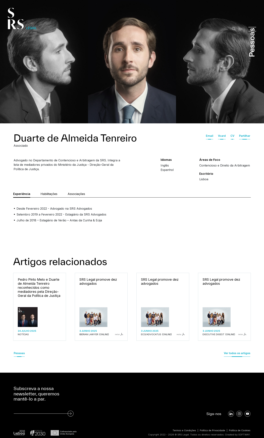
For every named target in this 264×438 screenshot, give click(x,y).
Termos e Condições (183, 430)
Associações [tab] (76, 194)
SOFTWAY (244, 434)
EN (241, 29)
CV (232, 135)
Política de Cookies (239, 430)
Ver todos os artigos (237, 353)
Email (209, 135)
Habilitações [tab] (49, 194)
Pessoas (19, 353)
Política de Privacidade (212, 430)
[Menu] (252, 29)
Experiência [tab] (21, 194)
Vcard (222, 135)
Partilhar (244, 135)
